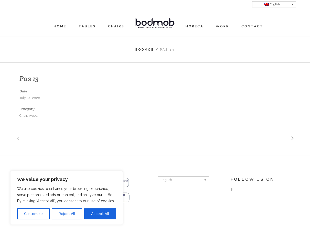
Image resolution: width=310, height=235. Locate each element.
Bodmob (144, 49)
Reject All (67, 214)
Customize (33, 214)
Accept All (100, 214)
